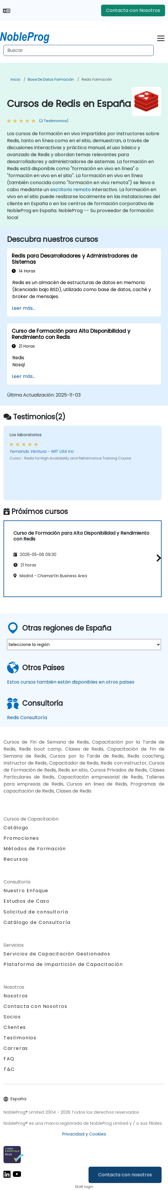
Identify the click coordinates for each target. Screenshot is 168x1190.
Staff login (84, 1186)
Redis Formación (97, 79)
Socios (12, 1016)
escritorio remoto (70, 189)
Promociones (21, 838)
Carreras (16, 1048)
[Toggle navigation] (161, 37)
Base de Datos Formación (51, 79)
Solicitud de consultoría (36, 912)
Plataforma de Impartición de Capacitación (63, 964)
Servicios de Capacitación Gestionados (57, 953)
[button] (157, 557)
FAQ (9, 1058)
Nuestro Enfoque (26, 890)
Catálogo (16, 827)
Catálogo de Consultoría (37, 922)
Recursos (16, 859)
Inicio (15, 79)
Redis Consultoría (27, 717)
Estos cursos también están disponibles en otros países (70, 682)
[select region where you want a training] (84, 644)
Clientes (15, 1027)
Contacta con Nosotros (133, 10)
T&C (9, 1069)
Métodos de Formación (35, 848)
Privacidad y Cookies (84, 1134)
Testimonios (20, 1037)
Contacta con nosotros (125, 1174)
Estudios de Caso (27, 901)
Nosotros (16, 995)
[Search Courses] (79, 50)
